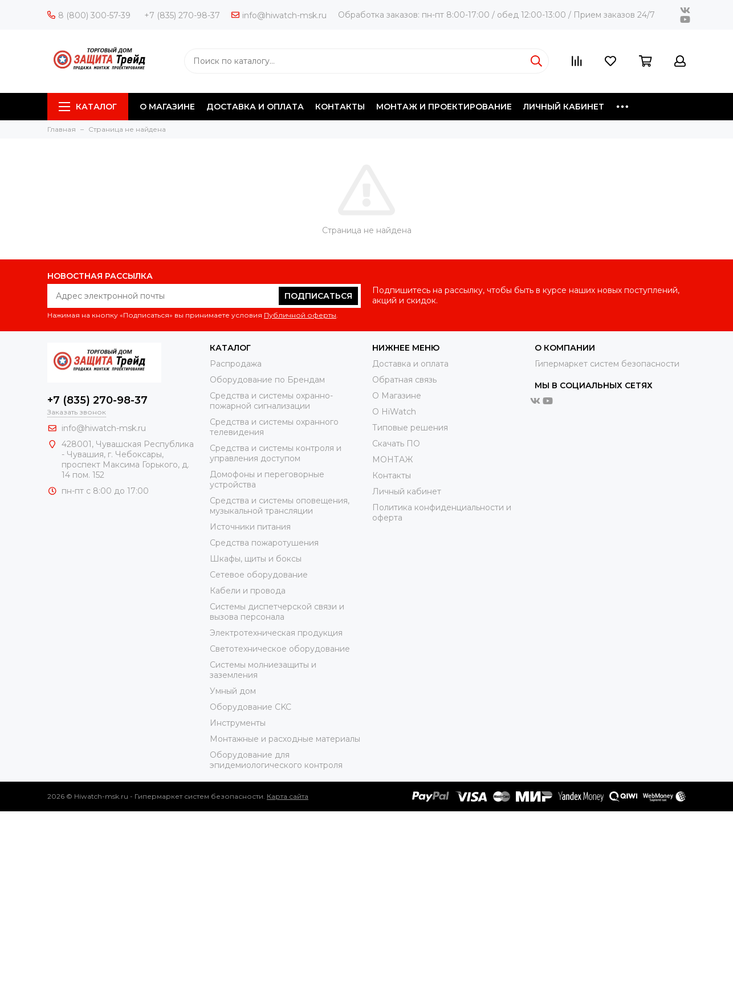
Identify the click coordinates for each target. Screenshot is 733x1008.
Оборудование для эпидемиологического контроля (276, 760)
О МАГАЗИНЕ (167, 106)
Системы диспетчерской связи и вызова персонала (277, 611)
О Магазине (396, 396)
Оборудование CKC (250, 707)
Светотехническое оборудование (280, 649)
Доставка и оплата (410, 364)
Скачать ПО (396, 443)
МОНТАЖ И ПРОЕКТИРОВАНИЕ (444, 106)
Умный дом (233, 691)
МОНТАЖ (392, 459)
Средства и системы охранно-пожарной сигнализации (271, 401)
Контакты (391, 475)
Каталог (88, 106)
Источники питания (250, 527)
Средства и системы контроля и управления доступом (275, 453)
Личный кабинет (406, 491)
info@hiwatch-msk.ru (279, 15)
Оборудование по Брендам (267, 380)
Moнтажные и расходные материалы (285, 739)
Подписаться (318, 296)
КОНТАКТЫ (340, 106)
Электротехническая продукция (276, 633)
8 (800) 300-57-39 (89, 15)
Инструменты (238, 723)
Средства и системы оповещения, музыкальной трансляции (279, 505)
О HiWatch (394, 412)
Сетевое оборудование (259, 575)
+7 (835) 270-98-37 (182, 15)
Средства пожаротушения (264, 543)
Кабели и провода (248, 591)
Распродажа (236, 364)
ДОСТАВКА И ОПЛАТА (255, 106)
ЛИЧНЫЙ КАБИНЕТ (563, 106)
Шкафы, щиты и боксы (256, 559)
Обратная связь (404, 380)
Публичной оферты (300, 315)
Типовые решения (410, 427)
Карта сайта (287, 796)
